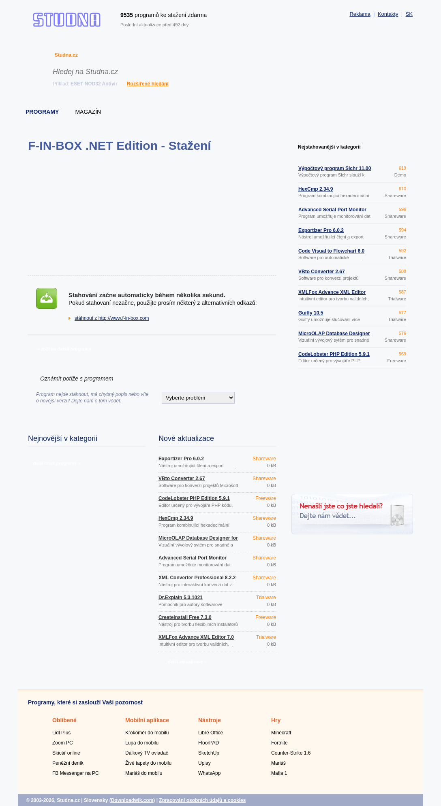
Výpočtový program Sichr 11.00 (334, 168)
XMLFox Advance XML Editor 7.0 (196, 637)
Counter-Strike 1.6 (290, 753)
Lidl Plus (61, 733)
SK (409, 14)
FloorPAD (208, 743)
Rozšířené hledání (148, 84)
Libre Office (210, 733)
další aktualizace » (187, 661)
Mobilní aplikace (147, 720)
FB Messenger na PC (75, 773)
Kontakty (388, 14)
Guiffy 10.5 (310, 313)
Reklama (359, 14)
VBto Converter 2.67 (181, 478)
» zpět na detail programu (64, 349)
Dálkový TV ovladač (146, 753)
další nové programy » (57, 463)
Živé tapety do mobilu (148, 763)
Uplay (204, 763)
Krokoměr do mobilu (147, 733)
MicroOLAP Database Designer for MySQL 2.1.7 (198, 540)
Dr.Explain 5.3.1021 (180, 597)
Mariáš (278, 763)
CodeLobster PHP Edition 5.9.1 (194, 498)
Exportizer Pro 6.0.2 (181, 458)
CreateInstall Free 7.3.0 (185, 617)
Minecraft (281, 733)
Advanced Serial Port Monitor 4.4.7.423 (192, 560)
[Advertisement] (151, 213)
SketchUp (208, 753)
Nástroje (209, 720)
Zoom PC (62, 743)
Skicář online (66, 753)
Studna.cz (66, 55)
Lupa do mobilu (141, 743)
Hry (275, 720)
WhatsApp (209, 773)
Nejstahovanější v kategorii (329, 147)
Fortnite (279, 743)
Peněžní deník (67, 763)
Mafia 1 (279, 773)
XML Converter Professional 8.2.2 (197, 578)
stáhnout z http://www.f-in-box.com (112, 318)
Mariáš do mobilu (143, 773)
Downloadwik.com (132, 800)
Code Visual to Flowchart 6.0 (331, 251)
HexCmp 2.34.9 (175, 518)
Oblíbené (64, 720)
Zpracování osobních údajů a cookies (202, 800)
